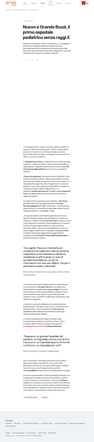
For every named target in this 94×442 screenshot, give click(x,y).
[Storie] (43, 3)
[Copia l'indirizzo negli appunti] (37, 60)
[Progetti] (34, 3)
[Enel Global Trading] (61, 423)
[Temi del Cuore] (51, 3)
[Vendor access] (83, 3)
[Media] (59, 3)
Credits (8, 433)
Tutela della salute (30, 397)
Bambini (44, 397)
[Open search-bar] (87, 3)
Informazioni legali (19, 433)
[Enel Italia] (8, 423)
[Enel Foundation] (11, 426)
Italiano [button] (52, 433)
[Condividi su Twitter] (28, 60)
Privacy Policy (31, 433)
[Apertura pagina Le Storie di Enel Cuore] (19, 10)
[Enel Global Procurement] (31, 423)
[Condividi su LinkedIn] (32, 60)
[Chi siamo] (25, 3)
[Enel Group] (17, 423)
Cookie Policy (42, 433)
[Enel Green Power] (46, 423)
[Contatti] (68, 3)
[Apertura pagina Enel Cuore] (9, 10)
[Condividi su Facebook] (23, 60)
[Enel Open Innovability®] (76, 423)
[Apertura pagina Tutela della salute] (33, 10)
